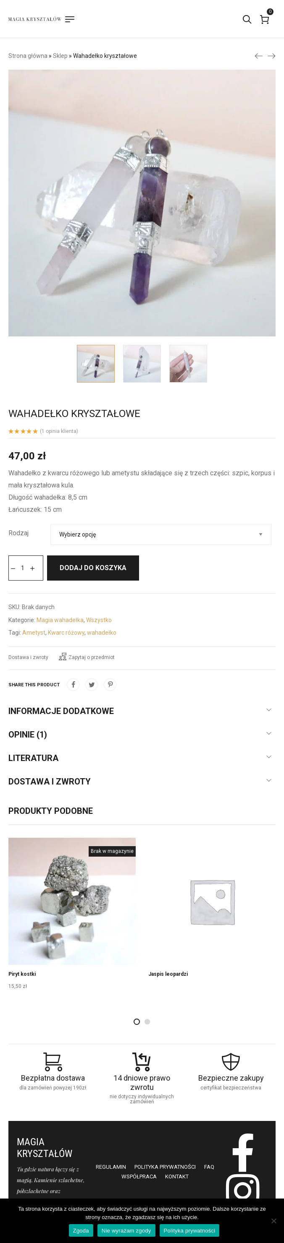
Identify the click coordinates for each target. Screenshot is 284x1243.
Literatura (33, 758)
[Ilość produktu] (22, 568)
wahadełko (101, 632)
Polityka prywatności (190, 1230)
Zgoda (81, 1230)
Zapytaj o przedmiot (87, 656)
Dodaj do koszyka (93, 568)
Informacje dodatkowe (61, 711)
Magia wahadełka (60, 620)
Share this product (34, 685)
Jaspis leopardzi (168, 974)
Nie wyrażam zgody (126, 1230)
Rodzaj (18, 533)
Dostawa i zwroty (28, 657)
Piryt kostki (22, 974)
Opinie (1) (27, 735)
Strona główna (27, 55)
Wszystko (99, 620)
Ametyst (33, 632)
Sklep (60, 55)
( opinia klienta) (59, 431)
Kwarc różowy (66, 632)
